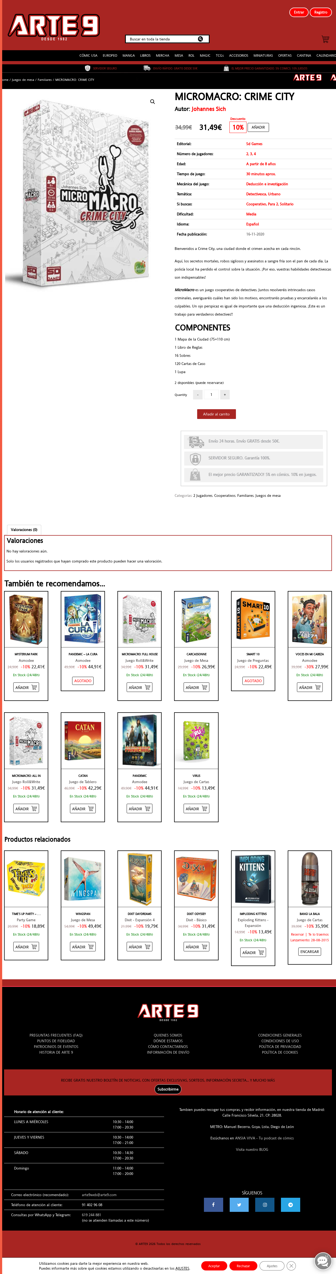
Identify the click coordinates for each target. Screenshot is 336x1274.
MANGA (129, 52)
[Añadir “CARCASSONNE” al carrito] (196, 684)
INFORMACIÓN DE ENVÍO (168, 1049)
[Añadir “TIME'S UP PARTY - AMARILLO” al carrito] (26, 944)
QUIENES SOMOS (168, 1032)
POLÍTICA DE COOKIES (280, 1049)
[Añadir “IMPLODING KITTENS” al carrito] (253, 949)
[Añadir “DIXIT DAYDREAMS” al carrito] (139, 944)
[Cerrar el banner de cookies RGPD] (295, 1265)
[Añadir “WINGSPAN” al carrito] (83, 944)
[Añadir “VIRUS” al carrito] (196, 806)
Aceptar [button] (211, 1265)
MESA (179, 52)
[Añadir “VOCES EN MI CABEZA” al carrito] (310, 684)
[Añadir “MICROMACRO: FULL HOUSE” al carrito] (139, 684)
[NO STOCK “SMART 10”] (253, 678)
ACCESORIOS (238, 52)
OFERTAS (285, 52)
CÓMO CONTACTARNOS (168, 1043)
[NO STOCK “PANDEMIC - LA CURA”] (83, 678)
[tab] (24, 527)
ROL (191, 52)
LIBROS (145, 52)
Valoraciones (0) (24, 527)
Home (4, 77)
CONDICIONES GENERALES (280, 1032)
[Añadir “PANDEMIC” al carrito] (139, 806)
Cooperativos (224, 492)
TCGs (220, 52)
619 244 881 (91, 1212)
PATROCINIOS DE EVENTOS (56, 1043)
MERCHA (162, 52)
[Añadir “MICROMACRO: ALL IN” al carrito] (26, 806)
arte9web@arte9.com (99, 1191)
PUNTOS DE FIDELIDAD (56, 1038)
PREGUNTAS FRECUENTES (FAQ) (56, 1032)
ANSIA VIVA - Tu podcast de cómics (264, 1135)
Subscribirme (168, 1086)
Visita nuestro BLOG (252, 1146)
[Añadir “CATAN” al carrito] (83, 806)
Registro (320, 12)
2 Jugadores (202, 492)
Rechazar (243, 1265)
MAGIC (205, 52)
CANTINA (304, 52)
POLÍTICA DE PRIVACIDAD (280, 1043)
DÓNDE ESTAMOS (168, 1038)
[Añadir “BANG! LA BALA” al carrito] (309, 949)
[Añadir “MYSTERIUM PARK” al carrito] (26, 684)
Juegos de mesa (23, 77)
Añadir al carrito (216, 411)
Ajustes (274, 1265)
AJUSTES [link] (178, 1268)
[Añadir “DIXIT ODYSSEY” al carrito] (196, 944)
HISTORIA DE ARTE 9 (56, 1049)
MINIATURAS (263, 52)
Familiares (45, 77)
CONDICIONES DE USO (280, 1038)
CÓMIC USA (88, 52)
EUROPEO (110, 52)
